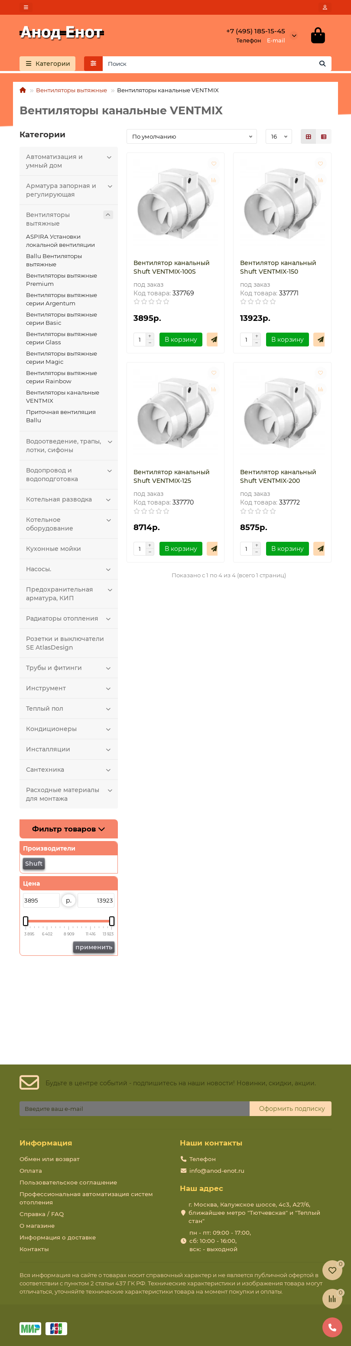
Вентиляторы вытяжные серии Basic (61, 318)
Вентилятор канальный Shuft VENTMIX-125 (171, 476)
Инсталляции (70, 749)
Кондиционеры (70, 729)
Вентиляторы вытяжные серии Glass (61, 338)
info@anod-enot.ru (216, 1170)
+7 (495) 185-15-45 (255, 31)
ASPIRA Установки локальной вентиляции (60, 240)
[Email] (135, 1108)
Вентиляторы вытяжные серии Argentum (61, 299)
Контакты (34, 1249)
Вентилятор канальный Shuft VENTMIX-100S (171, 267)
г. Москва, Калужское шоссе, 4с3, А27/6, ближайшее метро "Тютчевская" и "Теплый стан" (254, 1212)
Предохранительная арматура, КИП (70, 593)
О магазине (37, 1225)
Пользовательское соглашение (68, 1182)
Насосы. (70, 569)
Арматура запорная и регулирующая (70, 189)
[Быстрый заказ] (214, 339)
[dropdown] (26, 7)
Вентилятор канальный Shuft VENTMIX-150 (278, 267)
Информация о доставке (58, 1237)
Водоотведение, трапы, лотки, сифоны (70, 445)
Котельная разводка (70, 499)
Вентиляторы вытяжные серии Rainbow (61, 377)
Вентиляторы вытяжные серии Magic (61, 357)
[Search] (217, 63)
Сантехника (70, 769)
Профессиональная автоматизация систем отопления (86, 1198)
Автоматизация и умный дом (70, 160)
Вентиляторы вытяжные (71, 90)
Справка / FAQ (42, 1213)
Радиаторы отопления (70, 618)
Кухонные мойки (53, 549)
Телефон (202, 1158)
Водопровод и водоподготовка (70, 474)
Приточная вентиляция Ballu (61, 416)
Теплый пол (70, 708)
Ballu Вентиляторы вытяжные (54, 260)
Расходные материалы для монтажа (70, 794)
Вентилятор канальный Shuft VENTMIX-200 (278, 476)
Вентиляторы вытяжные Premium (61, 279)
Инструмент (70, 688)
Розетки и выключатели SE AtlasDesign (65, 643)
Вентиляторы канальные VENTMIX (62, 396)
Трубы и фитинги (70, 667)
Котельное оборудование (70, 523)
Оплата (31, 1170)
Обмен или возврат (50, 1158)
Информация (46, 1143)
